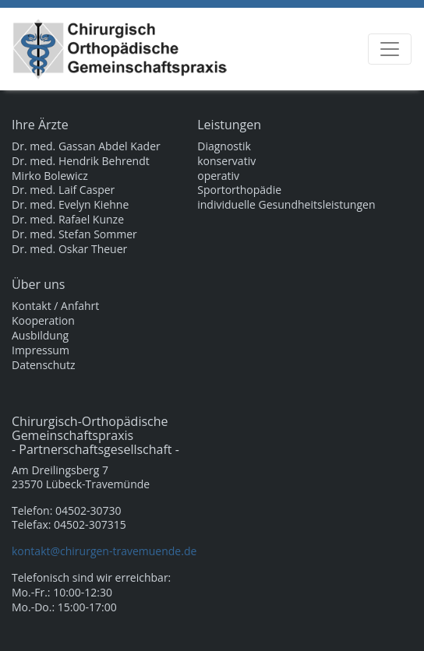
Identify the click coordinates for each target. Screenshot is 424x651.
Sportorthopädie (239, 190)
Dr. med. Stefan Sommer (74, 234)
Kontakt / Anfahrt (55, 306)
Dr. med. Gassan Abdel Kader (86, 146)
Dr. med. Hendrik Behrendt (81, 161)
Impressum (40, 350)
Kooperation (43, 321)
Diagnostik (224, 146)
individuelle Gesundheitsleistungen (286, 205)
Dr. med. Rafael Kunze (68, 220)
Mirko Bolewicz (50, 176)
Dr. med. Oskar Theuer (69, 249)
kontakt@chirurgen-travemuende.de (104, 551)
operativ (218, 176)
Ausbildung (40, 336)
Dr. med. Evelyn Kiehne (70, 205)
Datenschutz (43, 365)
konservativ (226, 161)
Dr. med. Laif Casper (63, 190)
